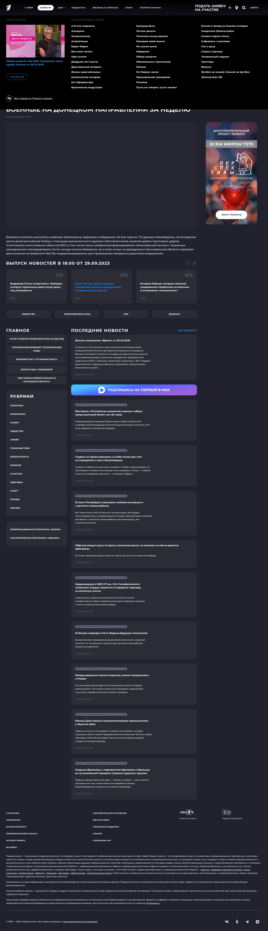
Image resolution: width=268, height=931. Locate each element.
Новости (45, 7)
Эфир (29, 7)
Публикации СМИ (102, 840)
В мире (14, 422)
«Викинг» (40, 873)
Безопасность (19, 456)
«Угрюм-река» (26, 873)
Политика (16, 405)
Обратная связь (101, 820)
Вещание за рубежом (232, 815)
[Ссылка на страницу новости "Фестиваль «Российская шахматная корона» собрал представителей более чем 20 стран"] (134, 420)
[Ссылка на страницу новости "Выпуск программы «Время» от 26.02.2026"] (134, 357)
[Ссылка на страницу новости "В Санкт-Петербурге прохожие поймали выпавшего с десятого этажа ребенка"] (134, 513)
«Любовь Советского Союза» (226, 869)
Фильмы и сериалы (105, 7)
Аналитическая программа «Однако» (35, 538)
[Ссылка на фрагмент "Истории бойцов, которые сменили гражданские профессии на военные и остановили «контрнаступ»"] (166, 286)
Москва (15, 508)
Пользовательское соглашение (110, 813)
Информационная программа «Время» (35, 529)
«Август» (205, 869)
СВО (126, 314)
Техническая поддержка (106, 827)
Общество (28, 314)
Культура (16, 473)
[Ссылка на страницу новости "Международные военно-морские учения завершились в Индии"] (134, 684)
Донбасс (174, 314)
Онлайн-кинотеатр (16, 827)
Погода (15, 499)
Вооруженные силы (77, 314)
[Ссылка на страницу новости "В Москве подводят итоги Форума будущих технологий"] (134, 640)
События (97, 834)
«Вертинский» (78, 873)
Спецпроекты (13, 820)
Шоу (61, 7)
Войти (254, 7)
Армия (14, 439)
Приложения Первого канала (21, 834)
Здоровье (16, 482)
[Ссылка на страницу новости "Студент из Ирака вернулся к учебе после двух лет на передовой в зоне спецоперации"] (134, 465)
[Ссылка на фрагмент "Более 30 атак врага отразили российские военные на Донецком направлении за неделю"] (101, 286)
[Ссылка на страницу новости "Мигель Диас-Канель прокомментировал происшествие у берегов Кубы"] (134, 731)
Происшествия (20, 448)
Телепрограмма (150, 7)
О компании (12, 813)
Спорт (129, 7)
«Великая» (63, 873)
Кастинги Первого (15, 840)
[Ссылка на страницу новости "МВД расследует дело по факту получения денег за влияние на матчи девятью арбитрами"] (134, 554)
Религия (15, 465)
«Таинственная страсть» (99, 873)
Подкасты (79, 7)
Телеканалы (152, 903)
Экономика (17, 414)
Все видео (11, 847)
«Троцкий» (51, 873)
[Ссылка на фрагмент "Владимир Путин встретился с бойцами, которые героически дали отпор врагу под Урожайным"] (36, 286)
